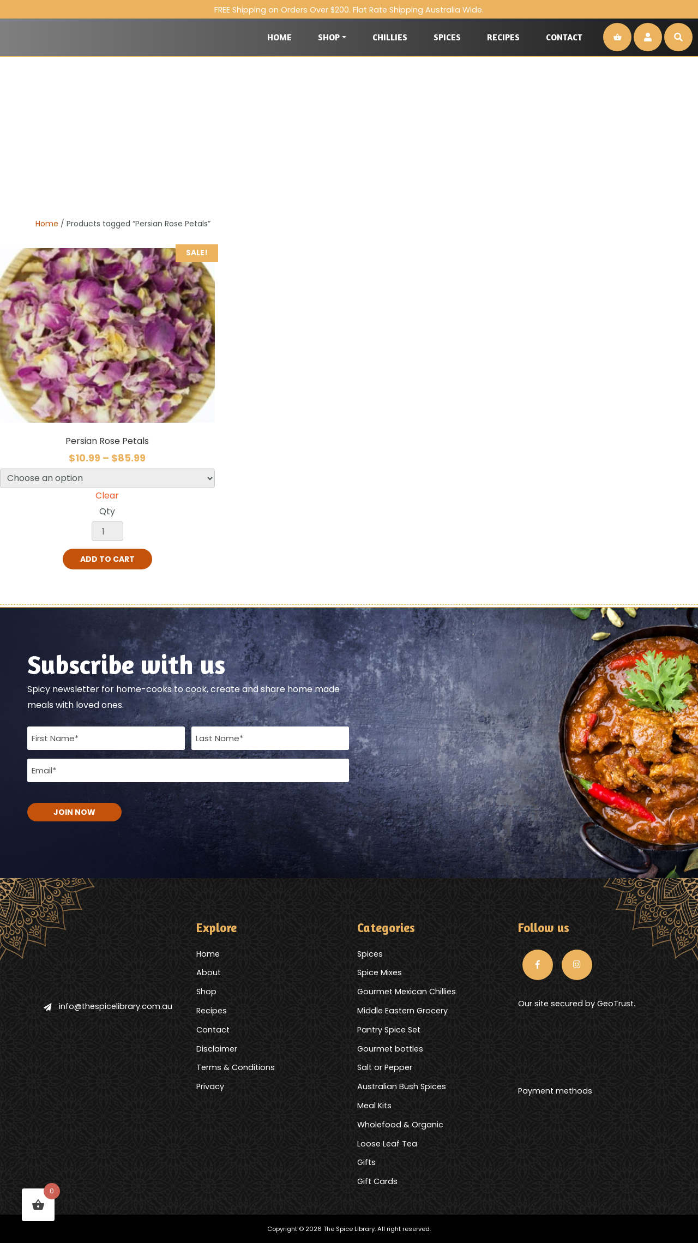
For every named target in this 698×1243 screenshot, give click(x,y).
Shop (329, 37)
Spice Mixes (379, 972)
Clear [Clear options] (107, 495)
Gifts (366, 1162)
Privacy (210, 1086)
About (208, 972)
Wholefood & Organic (400, 1124)
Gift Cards (377, 1181)
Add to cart (107, 559)
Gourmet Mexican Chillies (406, 991)
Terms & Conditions (235, 1067)
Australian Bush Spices (401, 1086)
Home (279, 37)
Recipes (503, 37)
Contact (564, 37)
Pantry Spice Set (388, 1029)
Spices (447, 37)
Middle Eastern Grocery (402, 1010)
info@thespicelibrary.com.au (108, 1006)
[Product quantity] (107, 531)
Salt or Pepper (384, 1067)
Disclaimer (216, 1048)
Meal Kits (374, 1105)
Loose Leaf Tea (387, 1143)
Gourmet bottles (390, 1048)
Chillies (389, 37)
